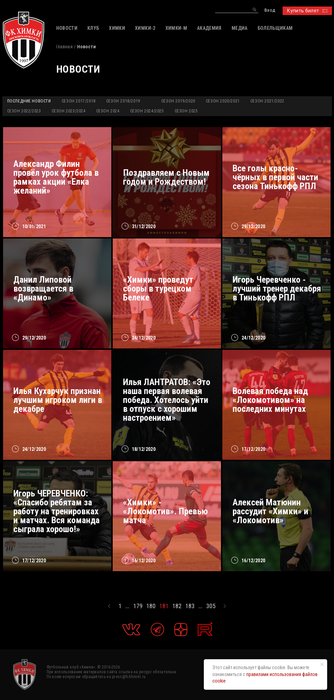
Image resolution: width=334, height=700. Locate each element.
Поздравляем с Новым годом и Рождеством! (166, 177)
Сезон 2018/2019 (123, 101)
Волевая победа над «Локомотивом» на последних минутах (270, 400)
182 (177, 606)
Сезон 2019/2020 (178, 101)
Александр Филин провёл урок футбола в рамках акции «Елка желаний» (56, 177)
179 (138, 606)
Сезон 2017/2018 (79, 101)
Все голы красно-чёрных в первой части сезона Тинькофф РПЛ (275, 177)
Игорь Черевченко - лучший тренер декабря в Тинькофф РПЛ (277, 288)
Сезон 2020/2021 (223, 101)
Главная (64, 46)
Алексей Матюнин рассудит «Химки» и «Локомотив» (270, 511)
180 (151, 606)
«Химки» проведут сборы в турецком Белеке (158, 288)
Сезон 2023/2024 (69, 111)
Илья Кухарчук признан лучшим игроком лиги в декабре (57, 400)
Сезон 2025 (186, 111)
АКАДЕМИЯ (209, 28)
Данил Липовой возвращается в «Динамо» (43, 288)
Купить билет (307, 10)
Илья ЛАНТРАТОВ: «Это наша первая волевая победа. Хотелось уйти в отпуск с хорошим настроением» (166, 400)
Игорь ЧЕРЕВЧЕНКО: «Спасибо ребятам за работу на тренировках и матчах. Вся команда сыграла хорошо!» (56, 511)
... (127, 606)
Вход (269, 10)
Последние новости (29, 101)
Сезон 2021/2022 (267, 101)
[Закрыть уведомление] (322, 664)
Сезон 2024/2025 (147, 111)
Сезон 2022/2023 (24, 111)
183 (190, 606)
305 (210, 606)
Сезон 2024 (108, 111)
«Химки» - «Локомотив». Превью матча (165, 511)
